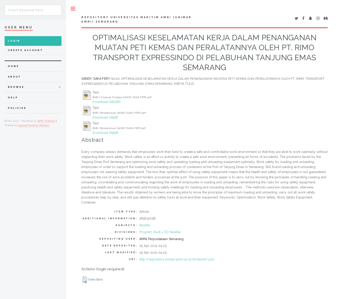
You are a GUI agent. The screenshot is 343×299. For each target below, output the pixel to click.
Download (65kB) (105, 117)
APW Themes (46, 120)
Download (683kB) (107, 102)
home (13, 66)
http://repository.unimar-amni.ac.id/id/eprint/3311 (176, 259)
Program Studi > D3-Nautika (160, 232)
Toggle (73, 8)
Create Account (25, 50)
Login (14, 40)
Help (13, 97)
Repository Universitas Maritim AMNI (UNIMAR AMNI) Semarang (136, 19)
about (14, 76)
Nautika (144, 225)
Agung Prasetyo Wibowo (33, 125)
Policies (17, 108)
